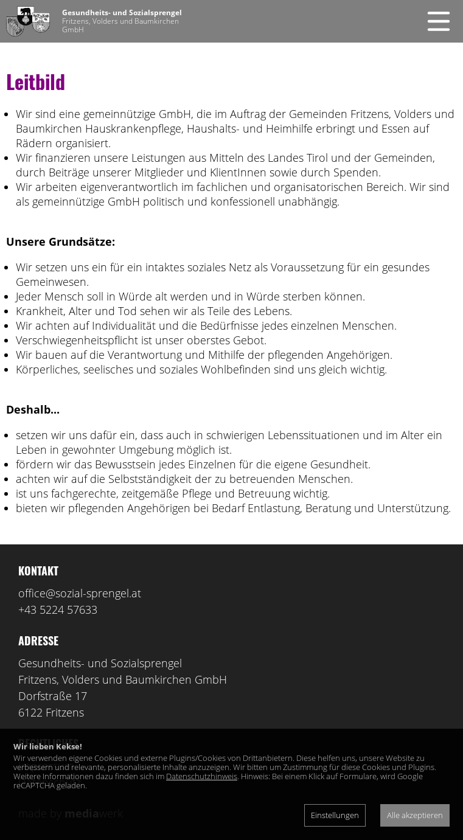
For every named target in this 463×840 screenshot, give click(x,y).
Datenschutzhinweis (201, 776)
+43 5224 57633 (57, 609)
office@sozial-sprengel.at (79, 593)
